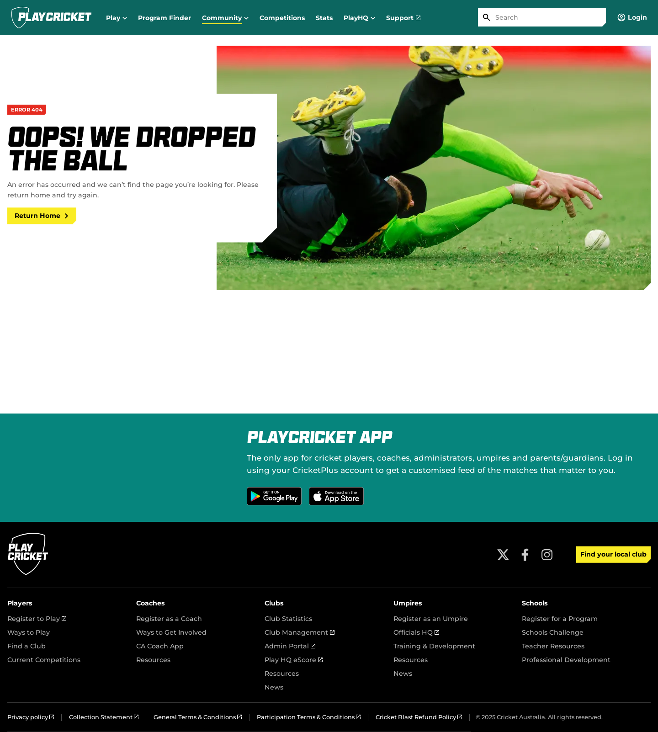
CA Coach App (160, 646)
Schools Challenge (553, 632)
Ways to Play (28, 632)
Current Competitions (43, 660)
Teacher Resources (553, 646)
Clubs (274, 603)
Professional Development (566, 660)
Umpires (407, 603)
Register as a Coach (169, 619)
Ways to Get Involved (171, 632)
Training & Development (434, 646)
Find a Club (26, 646)
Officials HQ (416, 632)
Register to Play (36, 619)
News (274, 687)
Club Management (299, 632)
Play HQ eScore (294, 660)
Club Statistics (288, 619)
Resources (153, 660)
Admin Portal (290, 646)
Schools (535, 603)
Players (19, 603)
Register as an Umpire (430, 619)
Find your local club (613, 554)
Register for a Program (560, 619)
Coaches (150, 603)
